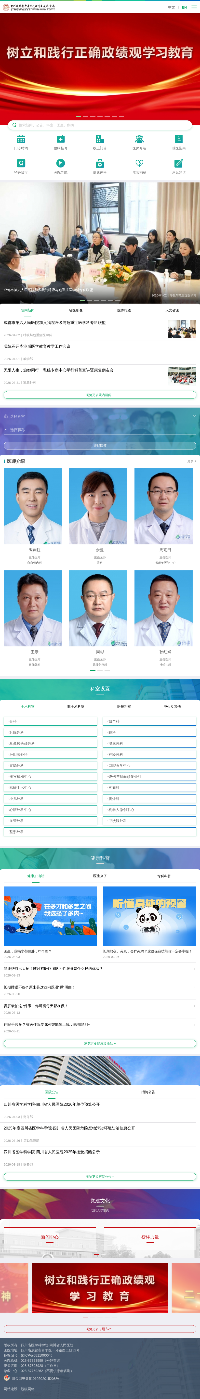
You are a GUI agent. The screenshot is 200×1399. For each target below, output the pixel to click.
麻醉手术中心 (20, 787)
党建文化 (100, 1202)
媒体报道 (124, 310)
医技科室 (124, 706)
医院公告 (52, 1092)
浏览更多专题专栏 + (100, 1329)
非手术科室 (75, 706)
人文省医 (172, 310)
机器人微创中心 (121, 810)
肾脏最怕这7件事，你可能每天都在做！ (36, 1006)
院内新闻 (28, 310)
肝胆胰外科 (18, 754)
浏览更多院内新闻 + (100, 395)
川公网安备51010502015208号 (31, 1377)
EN (184, 7)
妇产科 (114, 721)
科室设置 (100, 688)
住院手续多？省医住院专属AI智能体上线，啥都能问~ (47, 1024)
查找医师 (100, 446)
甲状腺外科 (117, 821)
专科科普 (164, 876)
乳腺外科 (16, 732)
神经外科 (115, 754)
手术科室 (28, 706)
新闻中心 (50, 1236)
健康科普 (100, 858)
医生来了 (100, 876)
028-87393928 (32, 1366)
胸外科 (114, 798)
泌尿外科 (115, 743)
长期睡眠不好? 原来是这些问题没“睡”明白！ (40, 987)
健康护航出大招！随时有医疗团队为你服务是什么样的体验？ (53, 968)
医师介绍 (16, 461)
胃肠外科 (16, 765)
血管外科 (16, 821)
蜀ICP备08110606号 (36, 1355)
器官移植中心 (20, 776)
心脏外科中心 (20, 810)
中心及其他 (172, 706)
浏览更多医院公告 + (100, 1177)
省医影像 (76, 310)
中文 (171, 7)
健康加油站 (35, 876)
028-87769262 (32, 1371)
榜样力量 (150, 1236)
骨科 (13, 721)
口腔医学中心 (119, 765)
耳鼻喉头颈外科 (22, 743)
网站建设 (10, 1389)
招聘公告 (148, 1092)
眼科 (112, 732)
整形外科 (16, 832)
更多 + (191, 461)
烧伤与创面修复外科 (125, 776)
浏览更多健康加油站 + (100, 1043)
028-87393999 (32, 1360)
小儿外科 (16, 798)
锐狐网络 (28, 1389)
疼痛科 (114, 787)
